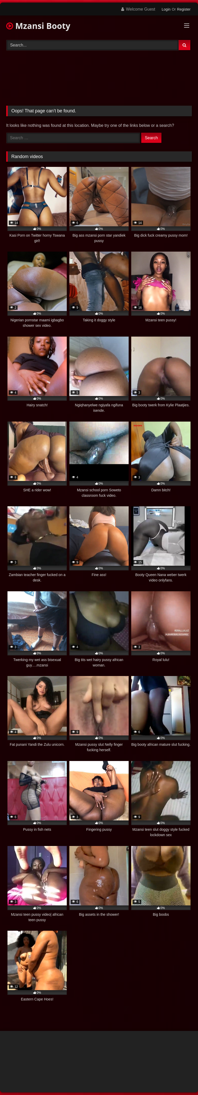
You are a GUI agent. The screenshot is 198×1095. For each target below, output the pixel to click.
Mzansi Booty (38, 25)
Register (184, 9)
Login (166, 9)
